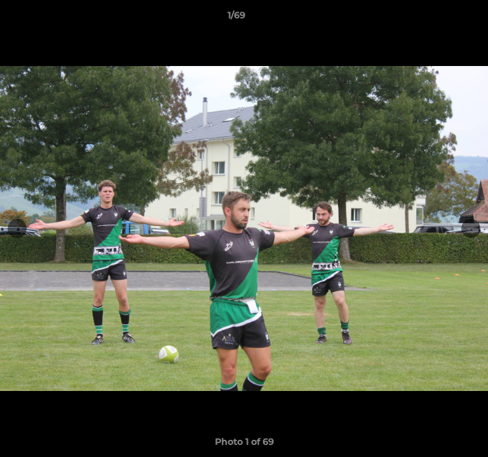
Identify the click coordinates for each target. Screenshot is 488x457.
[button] (442, 18)
